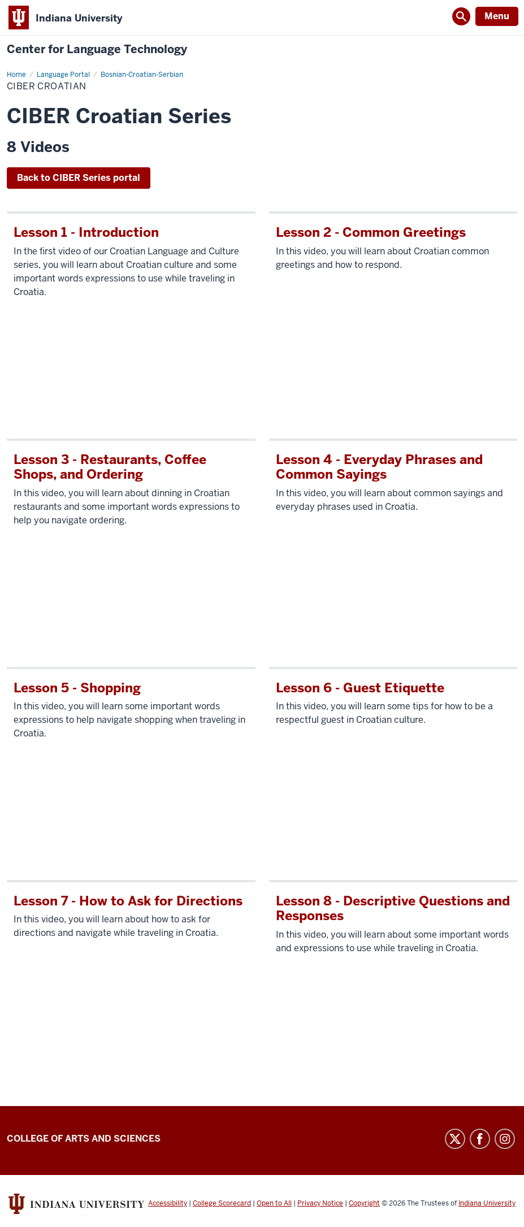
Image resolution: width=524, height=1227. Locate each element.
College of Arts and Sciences (84, 1138)
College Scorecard (222, 1203)
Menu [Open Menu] (496, 16)
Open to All (274, 1203)
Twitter (455, 1139)
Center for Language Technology (97, 49)
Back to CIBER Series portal (78, 178)
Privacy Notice (320, 1203)
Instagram (505, 1139)
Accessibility (167, 1203)
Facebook (480, 1139)
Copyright (364, 1203)
